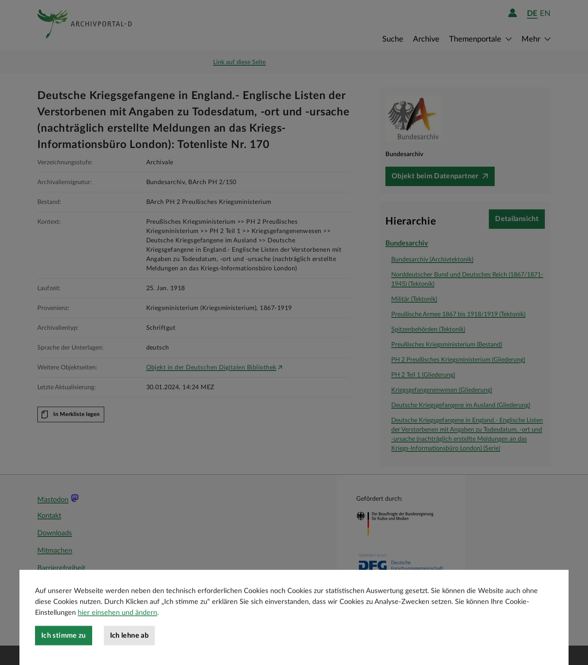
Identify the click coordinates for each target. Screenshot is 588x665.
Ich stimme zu (63, 654)
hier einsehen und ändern (117, 631)
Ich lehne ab (129, 654)
